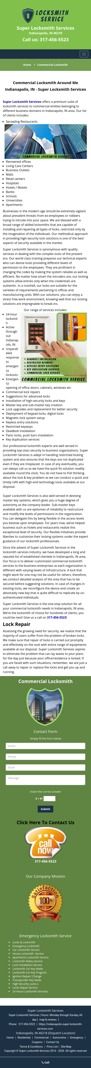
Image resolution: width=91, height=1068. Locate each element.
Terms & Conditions (31, 1046)
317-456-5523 (54, 39)
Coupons (37, 1042)
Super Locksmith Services (22, 102)
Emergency (76, 1037)
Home (27, 65)
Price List (52, 1046)
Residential (24, 1037)
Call (45, 1062)
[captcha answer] (49, 798)
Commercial (42, 1037)
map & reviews (48, 1019)
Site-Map (66, 1046)
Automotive (59, 1037)
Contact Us (52, 1042)
